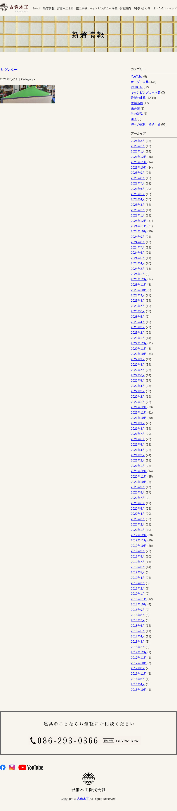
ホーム (36, 8)
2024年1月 (138, 274)
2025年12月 (139, 156)
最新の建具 (138, 97)
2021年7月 (138, 433)
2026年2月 (138, 146)
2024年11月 (139, 226)
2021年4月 (138, 449)
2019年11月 (139, 540)
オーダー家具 (140, 81)
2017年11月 (139, 657)
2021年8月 (138, 428)
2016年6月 (138, 679)
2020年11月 (139, 476)
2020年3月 (138, 519)
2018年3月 (138, 641)
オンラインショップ (164, 8)
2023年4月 (138, 322)
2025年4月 (138, 199)
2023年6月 (138, 311)
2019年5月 (138, 572)
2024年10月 (139, 231)
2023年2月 (138, 332)
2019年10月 (139, 545)
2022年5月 (138, 380)
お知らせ (137, 87)
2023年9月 (138, 295)
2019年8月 (138, 556)
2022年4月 (138, 385)
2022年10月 (139, 353)
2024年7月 (138, 247)
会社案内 (125, 8)
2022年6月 (138, 375)
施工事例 (82, 8)
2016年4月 (138, 684)
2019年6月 (138, 567)
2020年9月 (138, 487)
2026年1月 (138, 151)
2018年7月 (138, 620)
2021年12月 (139, 407)
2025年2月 (138, 210)
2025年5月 (138, 194)
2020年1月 (138, 529)
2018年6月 (138, 625)
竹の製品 (137, 113)
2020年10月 (139, 481)
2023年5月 (138, 316)
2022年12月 (139, 343)
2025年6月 (138, 188)
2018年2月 (138, 647)
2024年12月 (139, 220)
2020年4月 (138, 513)
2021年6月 (138, 439)
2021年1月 (138, 465)
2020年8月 (138, 492)
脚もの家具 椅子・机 (145, 124)
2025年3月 (138, 204)
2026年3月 (138, 140)
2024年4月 (138, 263)
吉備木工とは (65, 8)
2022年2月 (138, 396)
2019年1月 (138, 593)
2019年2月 (138, 588)
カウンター (9, 70)
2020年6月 (138, 503)
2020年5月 (138, 508)
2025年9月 (138, 172)
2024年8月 (138, 242)
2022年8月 (138, 364)
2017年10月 (139, 663)
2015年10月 (139, 689)
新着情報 (49, 8)
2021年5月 (138, 444)
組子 (134, 119)
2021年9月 (138, 423)
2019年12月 (139, 535)
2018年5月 (138, 631)
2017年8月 (138, 668)
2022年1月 (138, 402)
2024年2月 (138, 268)
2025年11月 (139, 162)
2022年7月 (138, 370)
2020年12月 (139, 471)
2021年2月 (138, 460)
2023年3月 (138, 327)
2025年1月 (138, 215)
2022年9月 (138, 359)
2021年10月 (139, 417)
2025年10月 (139, 167)
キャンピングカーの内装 (104, 8)
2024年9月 (138, 236)
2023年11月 (139, 284)
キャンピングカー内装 (145, 92)
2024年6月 (138, 252)
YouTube (137, 76)
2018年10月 (139, 604)
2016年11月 (139, 673)
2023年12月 (139, 279)
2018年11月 (139, 599)
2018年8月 (138, 615)
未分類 (135, 108)
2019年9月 (138, 551)
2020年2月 (138, 524)
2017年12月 (139, 652)
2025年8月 (138, 178)
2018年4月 (138, 636)
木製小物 (137, 103)
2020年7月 (138, 497)
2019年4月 (138, 577)
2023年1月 (138, 338)
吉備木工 (83, 798)
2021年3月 (138, 455)
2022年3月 (138, 391)
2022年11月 (139, 348)
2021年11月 (139, 412)
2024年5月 (138, 258)
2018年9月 (138, 609)
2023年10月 (139, 290)
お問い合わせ (142, 8)
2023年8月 (138, 300)
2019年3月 (138, 583)
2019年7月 (138, 561)
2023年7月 (138, 306)
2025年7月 (138, 183)
